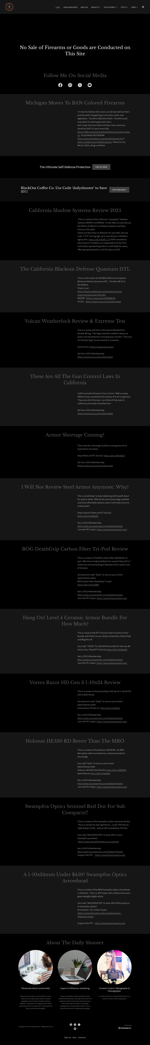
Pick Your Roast (119, 190)
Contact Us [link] (82, 1037)
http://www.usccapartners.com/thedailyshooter (100, 526)
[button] (96, 7)
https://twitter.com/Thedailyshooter (94, 142)
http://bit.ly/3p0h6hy (110, 708)
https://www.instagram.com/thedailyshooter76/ (100, 138)
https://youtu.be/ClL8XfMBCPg (100, 298)
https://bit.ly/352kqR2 (87, 516)
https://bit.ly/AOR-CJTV (100, 239)
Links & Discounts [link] (70, 7)
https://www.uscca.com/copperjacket (103, 301)
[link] (9, 7)
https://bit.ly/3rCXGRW (88, 584)
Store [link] (74, 1037)
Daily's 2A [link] (84, 7)
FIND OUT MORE (101, 167)
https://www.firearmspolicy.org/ (112, 529)
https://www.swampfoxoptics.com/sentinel (98, 841)
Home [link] (58, 7)
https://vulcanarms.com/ (102, 346)
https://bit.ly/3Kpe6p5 (114, 455)
